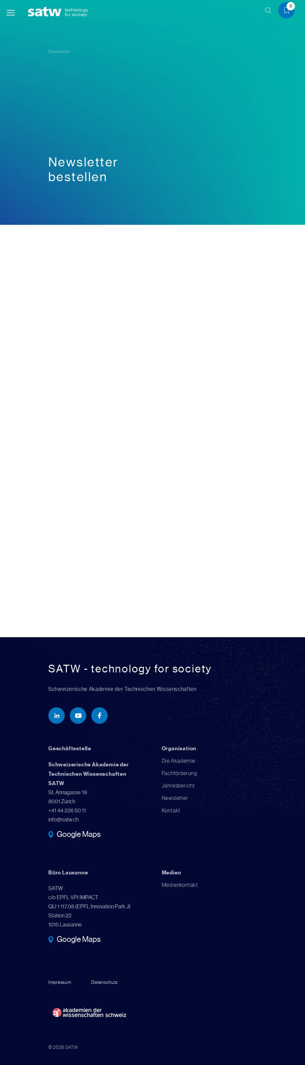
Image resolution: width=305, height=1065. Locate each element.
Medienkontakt (180, 885)
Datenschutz (104, 982)
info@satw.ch (63, 820)
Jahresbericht (178, 786)
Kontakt (171, 811)
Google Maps (79, 835)
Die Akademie (179, 761)
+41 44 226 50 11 (67, 811)
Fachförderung (179, 773)
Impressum (59, 982)
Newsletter (59, 51)
